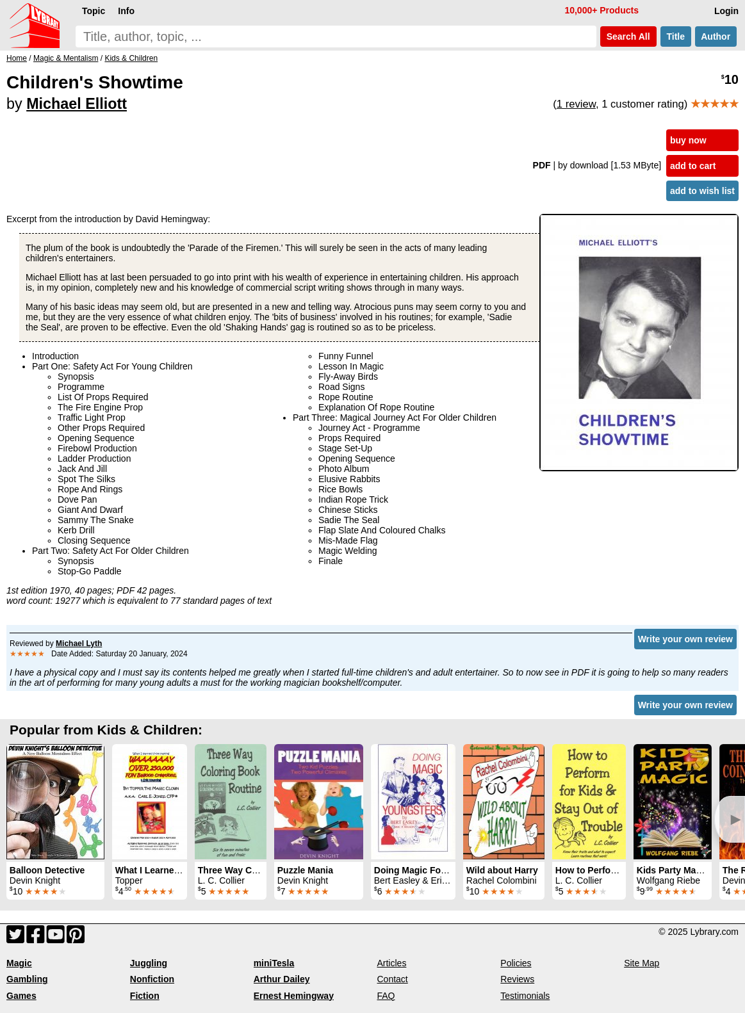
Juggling (148, 963)
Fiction (145, 996)
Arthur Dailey (282, 979)
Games (21, 996)
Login (726, 11)
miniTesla (274, 963)
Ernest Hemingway (294, 996)
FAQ (386, 996)
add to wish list (702, 191)
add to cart (693, 166)
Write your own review (685, 639)
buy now (688, 140)
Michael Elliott (76, 103)
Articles (391, 963)
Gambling (27, 979)
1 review (576, 104)
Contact (392, 979)
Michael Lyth (79, 643)
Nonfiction (152, 979)
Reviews (517, 979)
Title (675, 36)
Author (716, 36)
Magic (19, 963)
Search (628, 36)
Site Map (641, 963)
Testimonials (525, 996)
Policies (515, 963)
